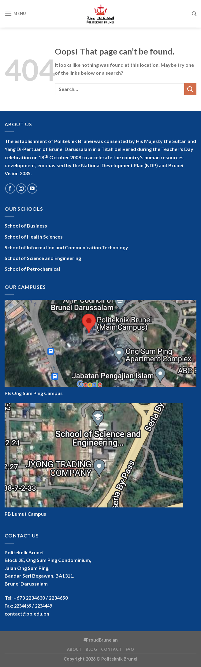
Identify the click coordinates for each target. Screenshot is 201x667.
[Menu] (15, 13)
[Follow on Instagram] (21, 188)
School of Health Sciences (34, 236)
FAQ (130, 649)
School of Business (26, 225)
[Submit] (190, 89)
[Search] (194, 14)
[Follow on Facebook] (10, 188)
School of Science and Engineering (43, 258)
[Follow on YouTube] (32, 188)
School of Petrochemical (32, 269)
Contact (111, 649)
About (74, 649)
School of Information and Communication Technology (66, 247)
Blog (91, 649)
